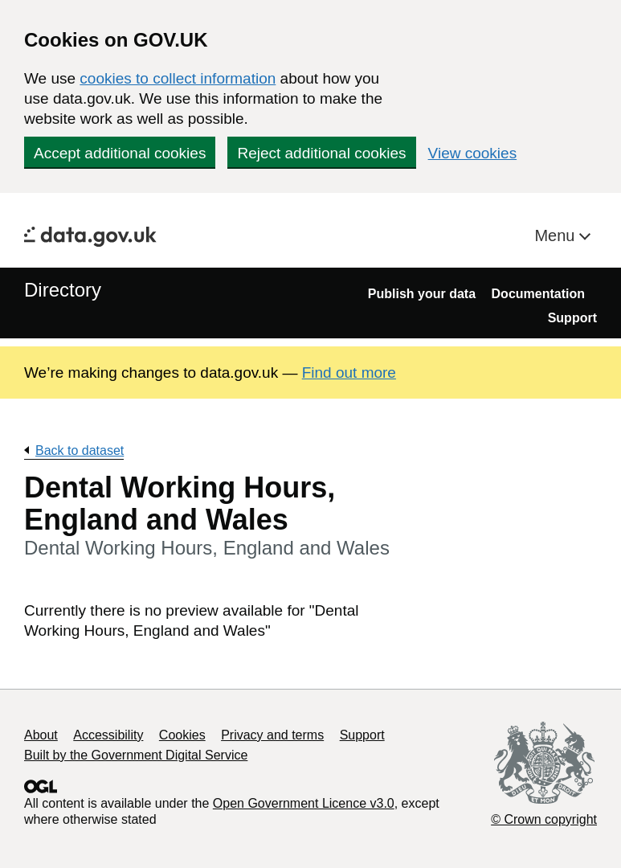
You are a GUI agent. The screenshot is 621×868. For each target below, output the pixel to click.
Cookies (182, 735)
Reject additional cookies (321, 153)
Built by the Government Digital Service (135, 755)
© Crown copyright (544, 819)
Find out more (349, 372)
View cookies (472, 153)
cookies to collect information (178, 78)
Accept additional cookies (120, 153)
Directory (62, 290)
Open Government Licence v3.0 (303, 803)
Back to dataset (79, 450)
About (41, 735)
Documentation (538, 294)
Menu (556, 235)
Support (572, 318)
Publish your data (422, 294)
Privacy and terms (272, 735)
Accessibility (108, 735)
